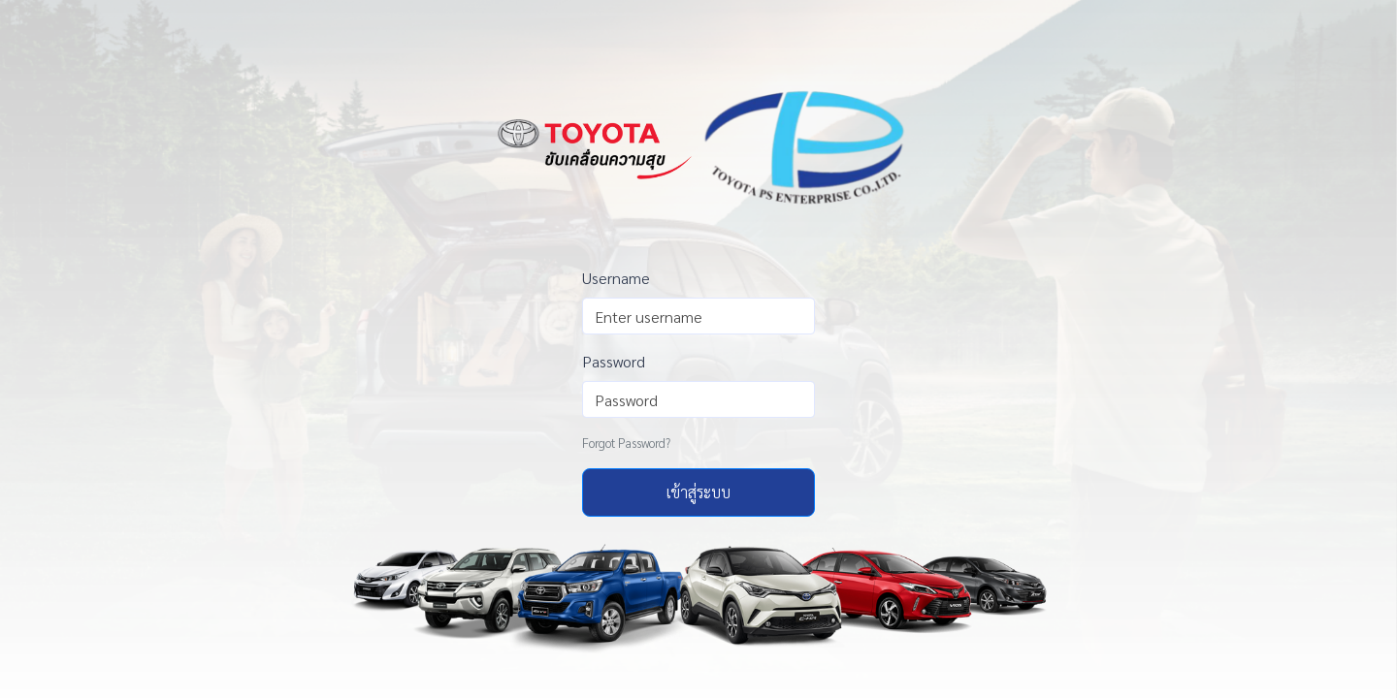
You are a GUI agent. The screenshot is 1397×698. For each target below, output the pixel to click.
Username (616, 278)
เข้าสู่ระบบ (698, 492)
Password (613, 361)
